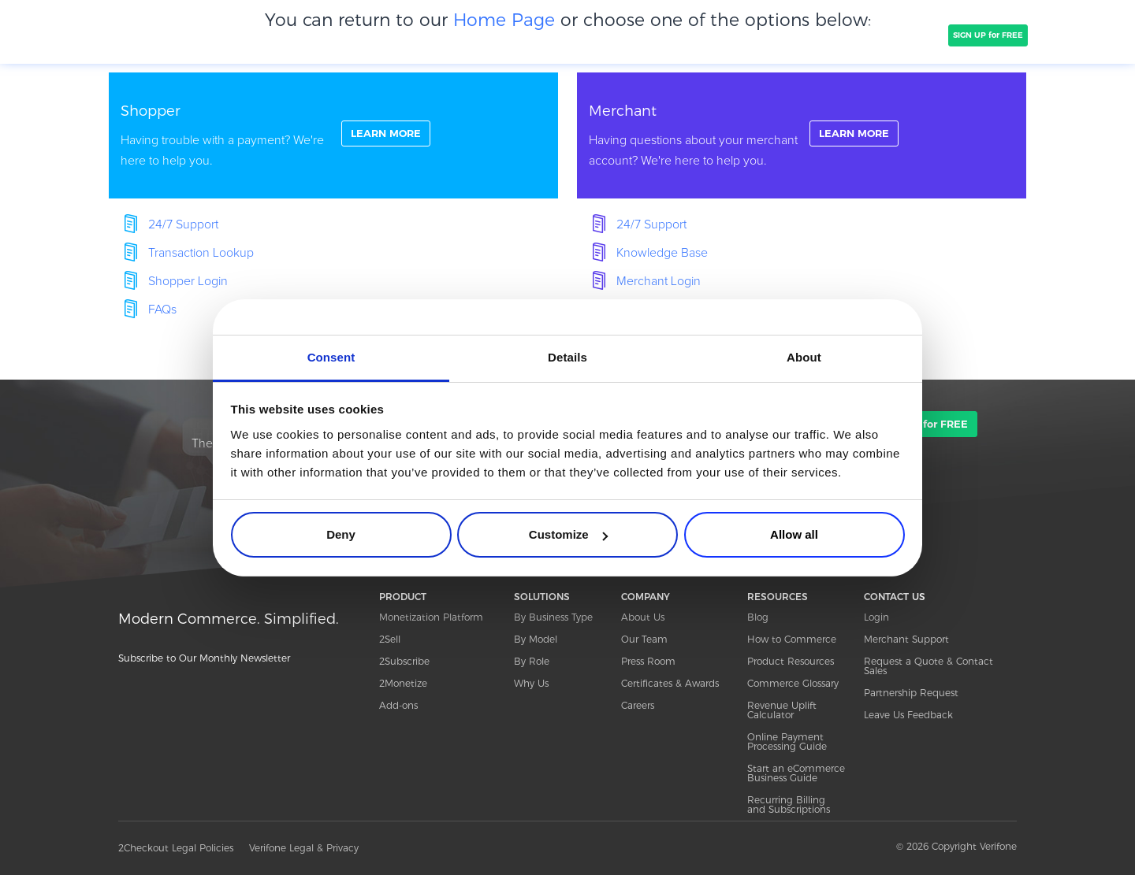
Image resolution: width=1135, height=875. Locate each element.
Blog (757, 617)
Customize (568, 534)
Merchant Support (906, 639)
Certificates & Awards (670, 683)
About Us (642, 617)
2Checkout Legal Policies (175, 848)
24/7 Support (183, 224)
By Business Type (553, 617)
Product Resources (790, 661)
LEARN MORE (389, 135)
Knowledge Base (662, 253)
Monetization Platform (431, 617)
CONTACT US (894, 596)
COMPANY (461, 34)
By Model (535, 639)
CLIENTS (396, 34)
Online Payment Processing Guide (787, 741)
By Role (531, 661)
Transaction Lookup (201, 253)
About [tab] (804, 357)
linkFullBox (333, 135)
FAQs (162, 309)
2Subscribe (404, 661)
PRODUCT (258, 34)
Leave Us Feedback (908, 715)
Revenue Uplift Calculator (782, 710)
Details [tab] (567, 357)
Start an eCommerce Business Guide (796, 773)
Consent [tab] (331, 357)
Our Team (644, 639)
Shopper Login (188, 281)
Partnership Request (911, 693)
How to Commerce (791, 639)
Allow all (794, 534)
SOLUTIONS (329, 34)
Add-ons (398, 705)
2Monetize (403, 683)
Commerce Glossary (793, 683)
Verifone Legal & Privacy (304, 848)
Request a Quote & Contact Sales (928, 666)
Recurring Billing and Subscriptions (788, 804)
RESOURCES (777, 596)
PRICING (526, 34)
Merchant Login (658, 281)
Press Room (648, 661)
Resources (817, 34)
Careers (637, 705)
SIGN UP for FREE (988, 35)
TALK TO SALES (904, 35)
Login (876, 617)
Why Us (531, 683)
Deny (340, 534)
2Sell (389, 639)
